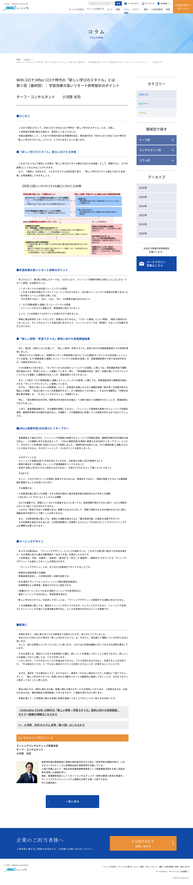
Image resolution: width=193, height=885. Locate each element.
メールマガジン (132, 4)
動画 (122, 9)
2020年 (143, 233)
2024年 (143, 197)
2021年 (143, 224)
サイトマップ (148, 4)
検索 (119, 4)
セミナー (139, 9)
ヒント (115, 9)
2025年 (143, 188)
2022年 (143, 215)
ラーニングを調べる (100, 9)
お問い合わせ (183, 6)
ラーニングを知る (81, 9)
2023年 (143, 206)
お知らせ (144, 94)
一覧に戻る (64, 802)
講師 (148, 9)
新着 (168, 9)
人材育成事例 (158, 9)
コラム (130, 9)
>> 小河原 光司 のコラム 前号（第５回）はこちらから (51, 725)
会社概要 (164, 4)
